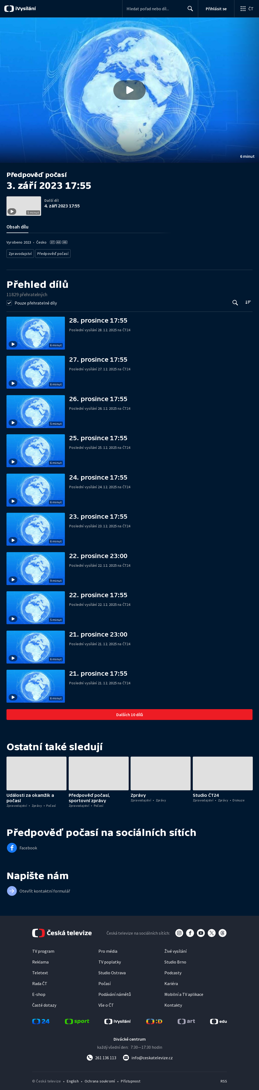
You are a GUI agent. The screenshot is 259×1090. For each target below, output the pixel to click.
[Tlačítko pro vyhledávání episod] (235, 301)
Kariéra (171, 982)
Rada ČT (39, 982)
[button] (129, 90)
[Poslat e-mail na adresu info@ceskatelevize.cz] (148, 1056)
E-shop (38, 992)
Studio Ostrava (112, 971)
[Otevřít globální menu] (246, 8)
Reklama (40, 960)
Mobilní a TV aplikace (183, 992)
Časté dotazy (44, 1003)
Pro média (107, 949)
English (72, 1079)
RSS (224, 1079)
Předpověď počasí (50, 253)
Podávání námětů (114, 992)
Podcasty (172, 971)
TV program (43, 949)
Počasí (104, 982)
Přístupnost (130, 1079)
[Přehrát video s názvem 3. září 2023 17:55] (129, 90)
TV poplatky (109, 960)
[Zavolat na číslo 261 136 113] (101, 1056)
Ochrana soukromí (100, 1079)
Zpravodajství (19, 253)
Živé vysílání (175, 949)
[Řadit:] (248, 300)
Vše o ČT (106, 1003)
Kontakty (173, 1003)
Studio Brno (175, 960)
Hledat (189, 10)
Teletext (40, 971)
